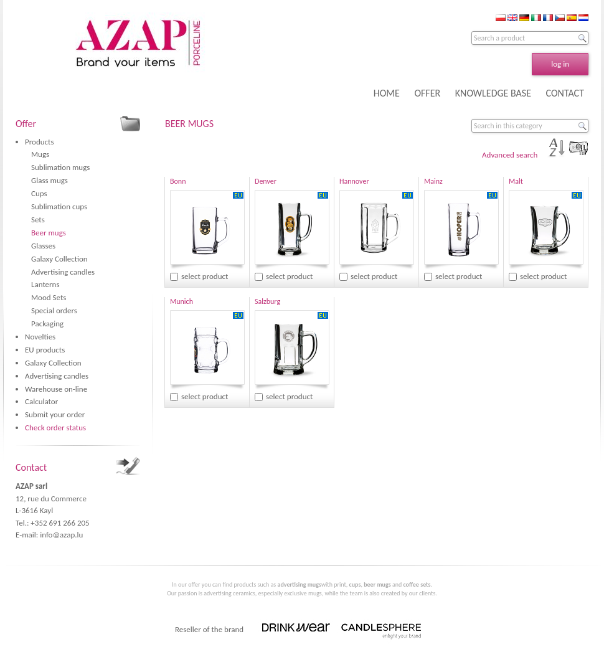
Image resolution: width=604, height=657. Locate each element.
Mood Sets (48, 297)
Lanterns (45, 284)
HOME (387, 93)
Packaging (47, 323)
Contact (31, 467)
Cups (39, 193)
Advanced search (509, 154)
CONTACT (565, 93)
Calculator (41, 401)
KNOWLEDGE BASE (493, 93)
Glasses (43, 245)
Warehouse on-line (56, 389)
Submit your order (55, 414)
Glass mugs (49, 180)
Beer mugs (48, 232)
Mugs (40, 154)
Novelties (40, 336)
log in (560, 64)
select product (204, 276)
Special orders (54, 310)
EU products (45, 349)
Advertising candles (63, 272)
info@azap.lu (61, 534)
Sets (38, 219)
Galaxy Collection (59, 258)
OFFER (427, 93)
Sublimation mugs (60, 167)
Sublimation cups (59, 206)
